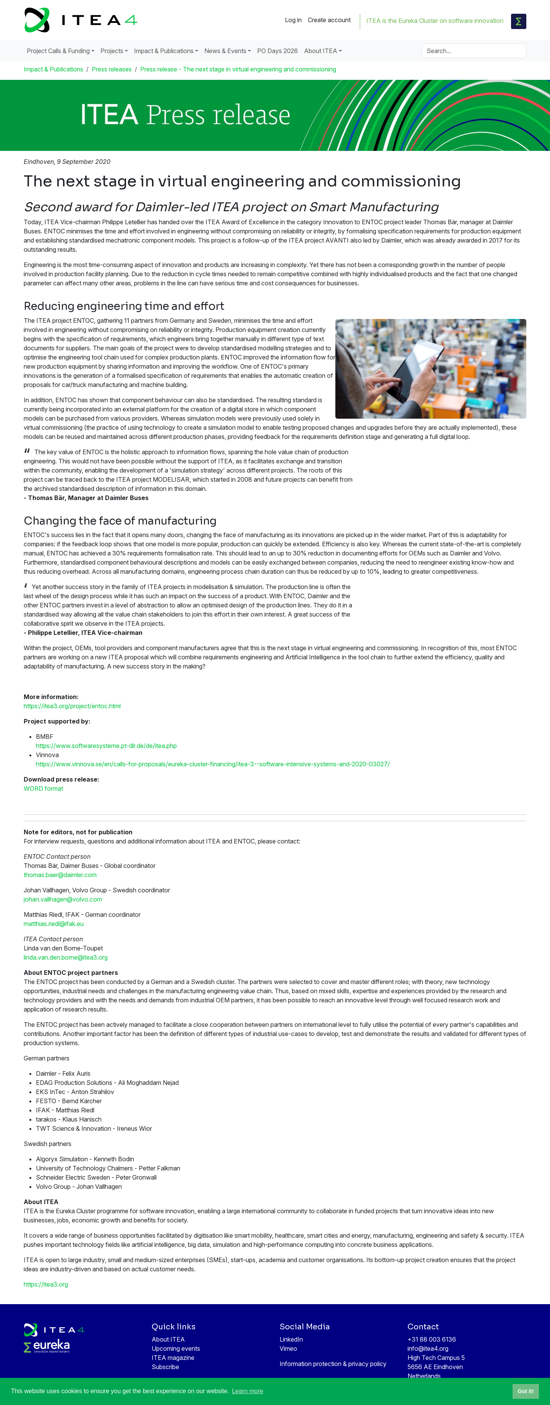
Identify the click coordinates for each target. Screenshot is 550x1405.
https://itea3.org (46, 1284)
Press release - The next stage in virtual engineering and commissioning (238, 69)
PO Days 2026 (277, 51)
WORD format (43, 788)
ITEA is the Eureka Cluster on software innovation (434, 20)
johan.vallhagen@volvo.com (63, 899)
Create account (329, 20)
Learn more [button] (247, 1391)
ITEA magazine (173, 1357)
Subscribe (165, 1367)
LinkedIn (291, 1339)
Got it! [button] (526, 1391)
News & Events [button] (225, 51)
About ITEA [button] (320, 51)
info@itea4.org (428, 1348)
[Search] (474, 51)
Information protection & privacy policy (333, 1364)
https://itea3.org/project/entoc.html (72, 706)
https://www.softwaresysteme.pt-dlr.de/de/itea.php (106, 745)
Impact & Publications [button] (164, 51)
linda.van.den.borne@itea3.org (66, 957)
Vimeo (288, 1348)
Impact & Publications (53, 69)
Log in (293, 20)
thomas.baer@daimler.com (60, 875)
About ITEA (168, 1339)
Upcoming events (176, 1348)
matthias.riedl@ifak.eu (54, 923)
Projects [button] (111, 51)
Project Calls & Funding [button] (58, 51)
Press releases (112, 69)
